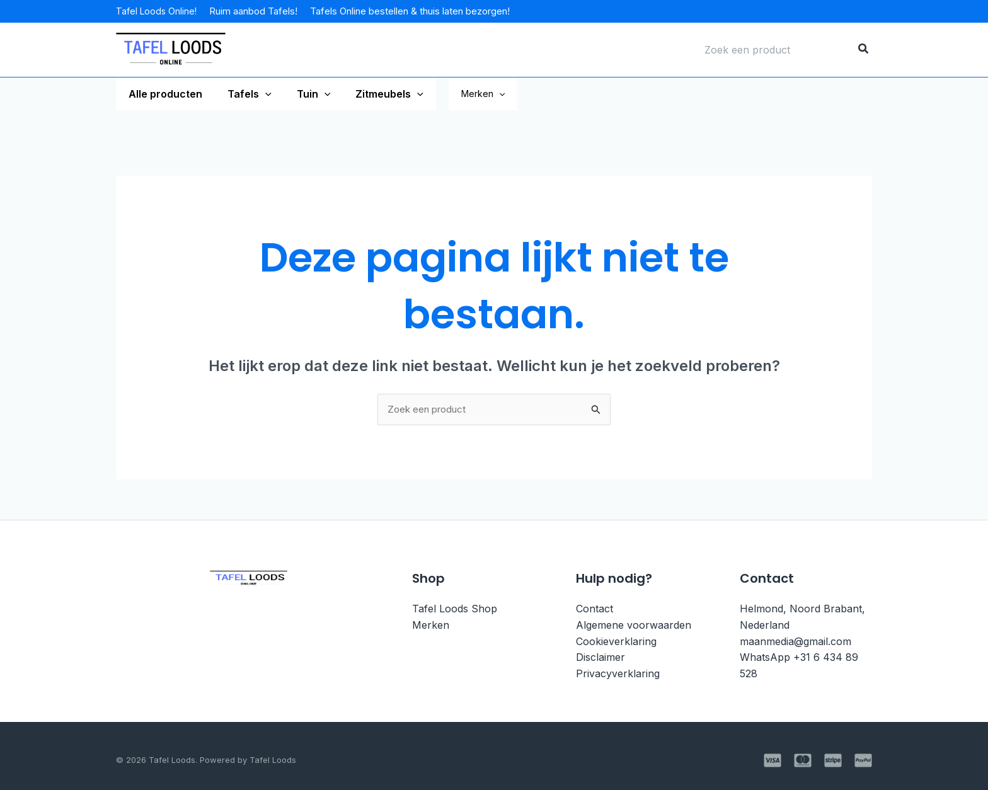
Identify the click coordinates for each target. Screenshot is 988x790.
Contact (594, 610)
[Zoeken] (864, 50)
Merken (515, 93)
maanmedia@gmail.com (795, 642)
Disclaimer (600, 658)
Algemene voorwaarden (633, 626)
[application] (257, 93)
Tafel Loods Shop (454, 610)
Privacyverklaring (618, 674)
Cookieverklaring (616, 642)
